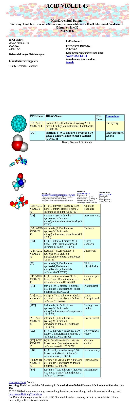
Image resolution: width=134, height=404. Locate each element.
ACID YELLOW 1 (105, 194)
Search (70, 62)
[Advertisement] (67, 90)
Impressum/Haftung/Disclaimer (25, 394)
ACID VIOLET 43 (76, 55)
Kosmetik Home (17, 382)
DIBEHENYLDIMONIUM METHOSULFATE (58, 195)
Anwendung (112, 116)
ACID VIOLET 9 (83, 193)
